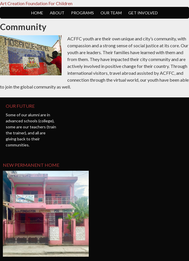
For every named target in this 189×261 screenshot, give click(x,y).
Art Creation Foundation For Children (36, 3)
